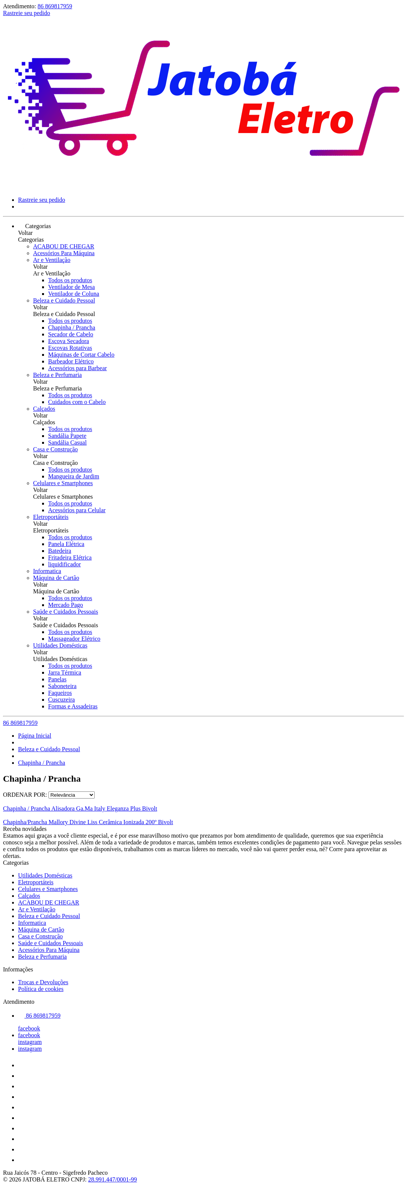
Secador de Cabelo (70, 334)
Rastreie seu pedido (26, 13)
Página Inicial (34, 735)
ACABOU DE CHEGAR (63, 246)
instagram (30, 1042)
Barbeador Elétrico (71, 361)
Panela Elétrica (66, 544)
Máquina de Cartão (56, 578)
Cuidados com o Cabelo (77, 402)
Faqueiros (60, 693)
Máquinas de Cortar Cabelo (81, 354)
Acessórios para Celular (77, 510)
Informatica (47, 571)
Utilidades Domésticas (60, 645)
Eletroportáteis (50, 517)
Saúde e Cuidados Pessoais (65, 611)
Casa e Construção (55, 449)
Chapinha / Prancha (71, 327)
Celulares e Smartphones (63, 483)
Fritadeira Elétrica (70, 557)
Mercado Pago (65, 605)
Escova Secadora (68, 341)
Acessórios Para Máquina (64, 253)
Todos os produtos (70, 280)
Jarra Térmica (64, 672)
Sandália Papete (67, 436)
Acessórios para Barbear (77, 368)
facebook (29, 1028)
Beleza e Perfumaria (57, 375)
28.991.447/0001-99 (112, 1179)
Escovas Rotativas (70, 348)
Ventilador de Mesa (71, 287)
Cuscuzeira (61, 699)
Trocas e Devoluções (43, 982)
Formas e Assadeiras (73, 706)
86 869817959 (55, 6)
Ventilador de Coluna (73, 293)
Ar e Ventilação (51, 260)
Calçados (44, 408)
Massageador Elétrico (74, 638)
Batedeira (59, 551)
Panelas (57, 679)
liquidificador (64, 564)
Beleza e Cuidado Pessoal (64, 300)
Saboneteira (62, 686)
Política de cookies (41, 989)
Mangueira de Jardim (73, 476)
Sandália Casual (67, 442)
